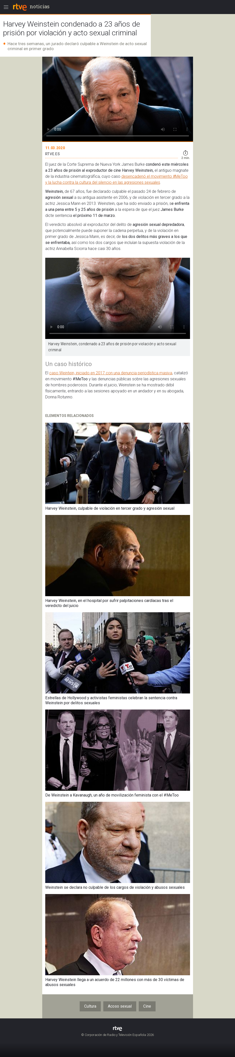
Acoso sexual (120, 1006)
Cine (147, 1006)
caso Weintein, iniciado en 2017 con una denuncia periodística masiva (110, 373)
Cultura (90, 1006)
